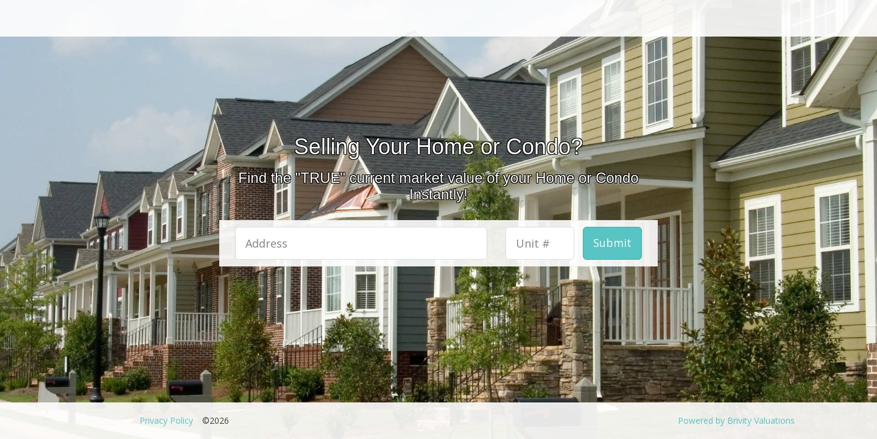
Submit (612, 242)
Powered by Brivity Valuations (736, 420)
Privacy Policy (166, 420)
